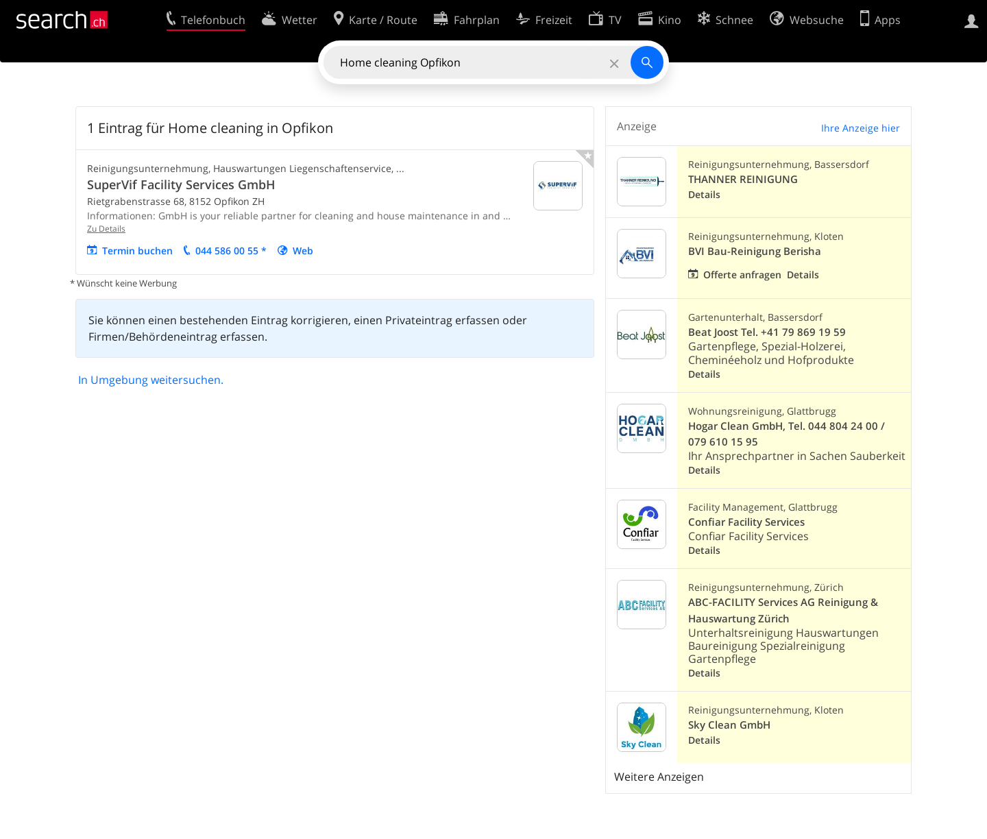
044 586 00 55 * (231, 250)
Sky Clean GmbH (729, 725)
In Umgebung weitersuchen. (150, 379)
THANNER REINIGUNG (743, 179)
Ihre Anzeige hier (860, 127)
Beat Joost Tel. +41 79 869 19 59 (767, 332)
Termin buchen (137, 250)
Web (303, 250)
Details (704, 194)
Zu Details (106, 228)
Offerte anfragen (742, 274)
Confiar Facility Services (746, 522)
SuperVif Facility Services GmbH (181, 184)
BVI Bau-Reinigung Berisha (754, 251)
